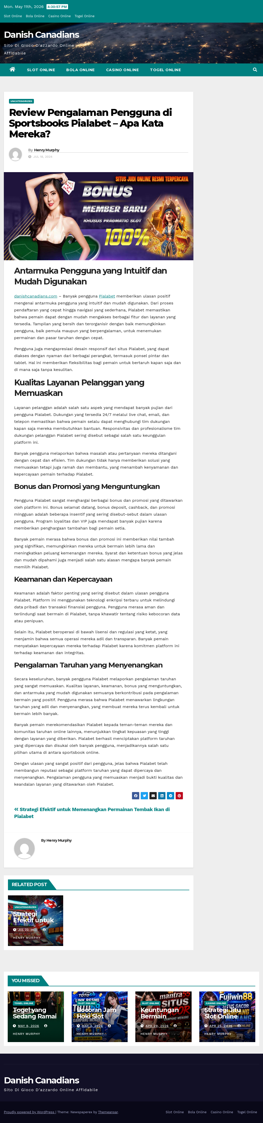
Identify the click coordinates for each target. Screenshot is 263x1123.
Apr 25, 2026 (220, 1026)
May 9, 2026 (28, 1026)
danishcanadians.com (35, 296)
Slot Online (13, 16)
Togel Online (85, 16)
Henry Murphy (46, 150)
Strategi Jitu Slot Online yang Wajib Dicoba (222, 1019)
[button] (255, 69)
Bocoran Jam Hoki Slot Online (96, 1016)
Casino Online (59, 16)
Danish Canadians (41, 34)
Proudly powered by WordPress (29, 1112)
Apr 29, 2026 (157, 1026)
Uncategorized (21, 101)
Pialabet (107, 296)
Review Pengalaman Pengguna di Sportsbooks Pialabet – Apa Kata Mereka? (90, 123)
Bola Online (35, 16)
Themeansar (108, 1112)
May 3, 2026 (92, 1026)
